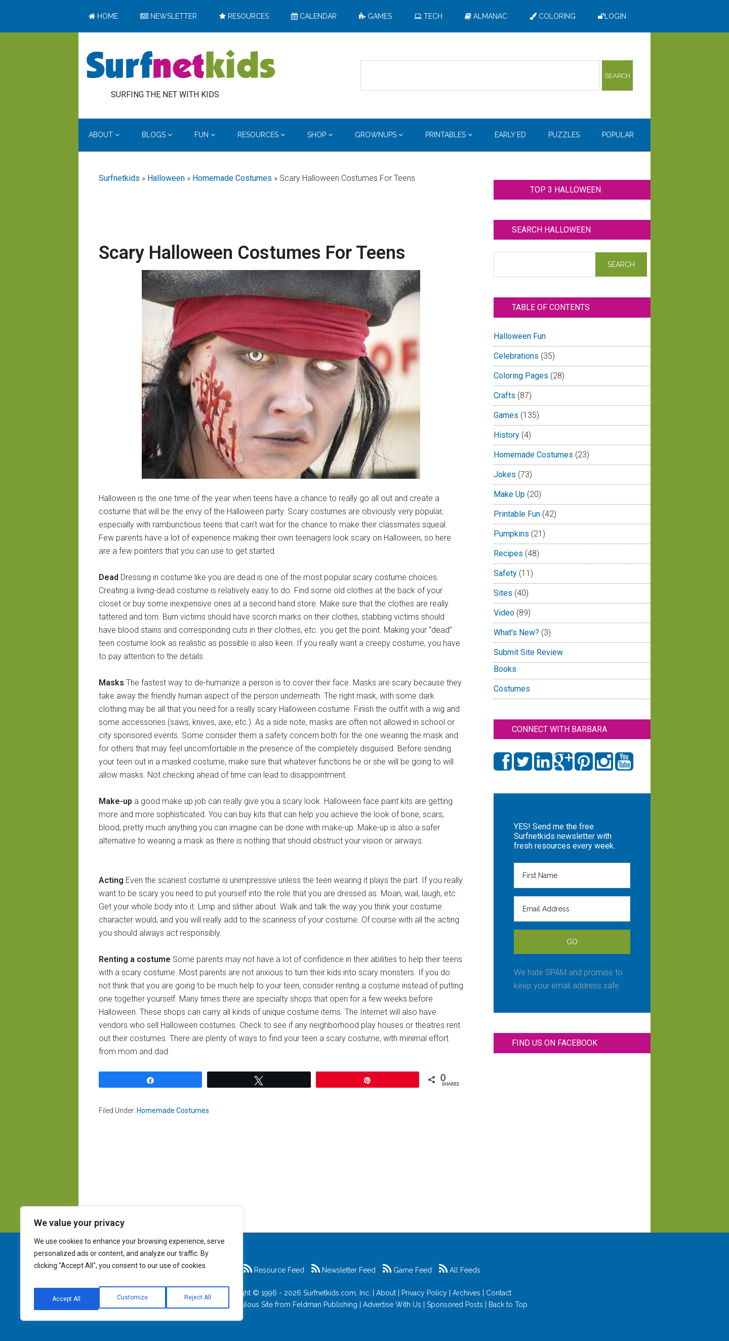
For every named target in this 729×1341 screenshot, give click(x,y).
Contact (498, 1293)
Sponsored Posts (455, 1304)
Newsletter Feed (343, 1270)
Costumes (512, 689)
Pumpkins (511, 534)
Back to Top (508, 1304)
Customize (66, 1299)
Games (506, 415)
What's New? (516, 632)
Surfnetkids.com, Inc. (337, 1293)
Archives (466, 1293)
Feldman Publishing (325, 1304)
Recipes (508, 553)
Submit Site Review (528, 652)
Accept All (198, 1299)
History (506, 435)
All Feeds (459, 1270)
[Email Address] (572, 909)
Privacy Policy (424, 1293)
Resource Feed (274, 1270)
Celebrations (516, 356)
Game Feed (407, 1270)
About (386, 1293)
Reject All (133, 1299)
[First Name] (572, 875)
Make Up (509, 494)
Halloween (166, 178)
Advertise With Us (392, 1304)
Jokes (505, 474)
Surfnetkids (119, 178)
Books (505, 669)
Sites (503, 593)
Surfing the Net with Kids (181, 65)
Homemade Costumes (232, 178)
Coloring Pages (521, 375)
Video (504, 613)
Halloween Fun (520, 336)
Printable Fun (517, 514)
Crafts (504, 395)
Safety (505, 573)
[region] (131, 1267)
